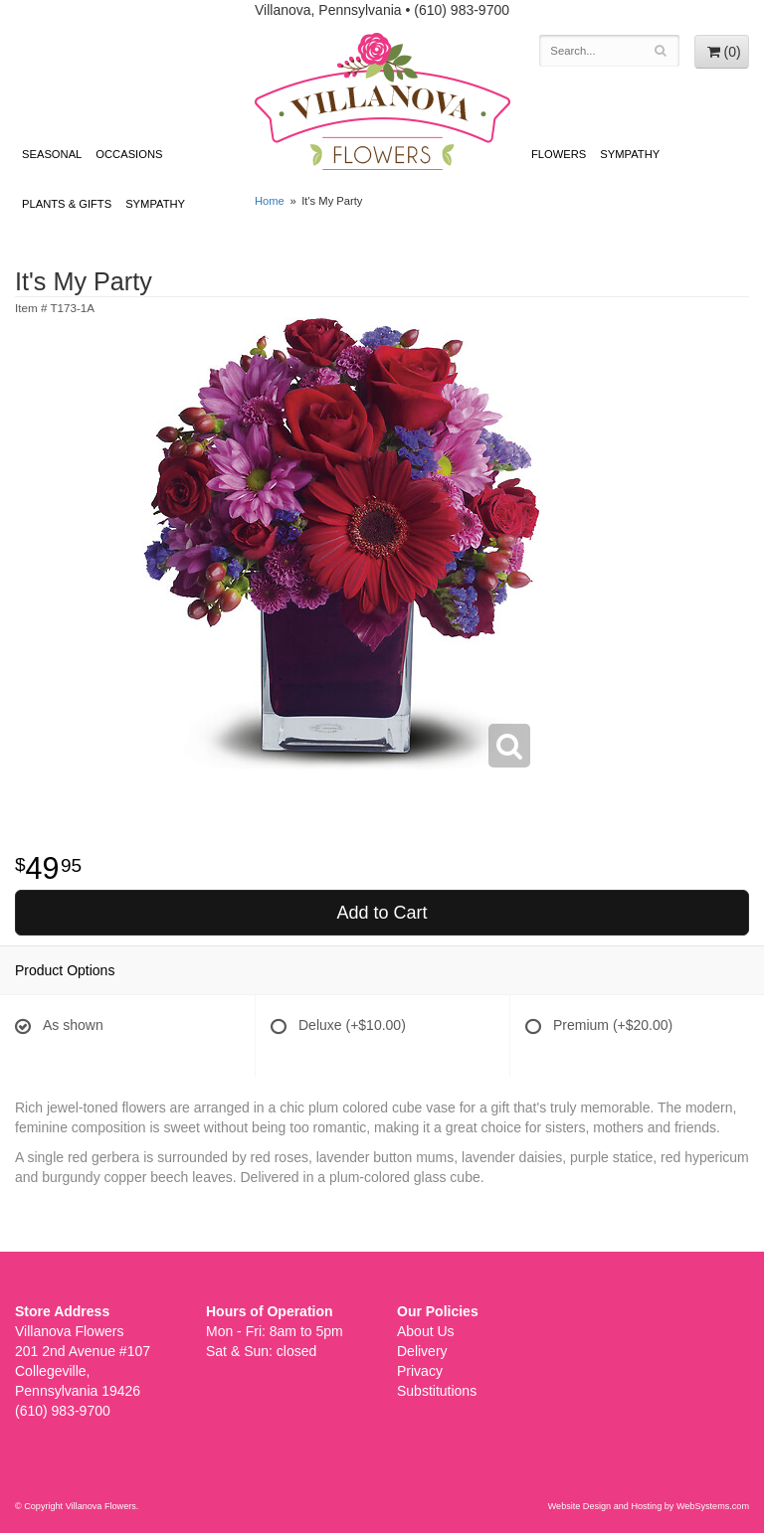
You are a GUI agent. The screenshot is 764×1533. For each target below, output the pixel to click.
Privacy (420, 1371)
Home (270, 201)
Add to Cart (381, 913)
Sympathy (155, 204)
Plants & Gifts (66, 204)
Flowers (558, 154)
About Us (426, 1331)
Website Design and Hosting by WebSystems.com (648, 1506)
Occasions (129, 154)
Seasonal (52, 154)
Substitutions (437, 1391)
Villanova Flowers (382, 101)
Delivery (422, 1351)
